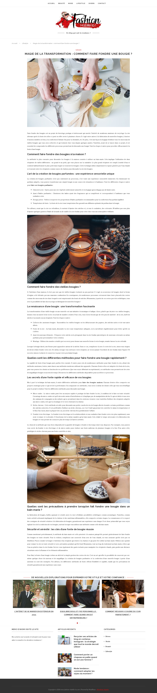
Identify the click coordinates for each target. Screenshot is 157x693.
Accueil (14, 43)
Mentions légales (103, 689)
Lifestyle (25, 43)
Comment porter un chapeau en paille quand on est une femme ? (85, 657)
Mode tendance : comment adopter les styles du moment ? (84, 671)
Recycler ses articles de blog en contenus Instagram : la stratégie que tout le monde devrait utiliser (86, 641)
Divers (108, 636)
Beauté (108, 646)
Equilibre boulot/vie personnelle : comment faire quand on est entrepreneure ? (78, 615)
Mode (108, 641)
